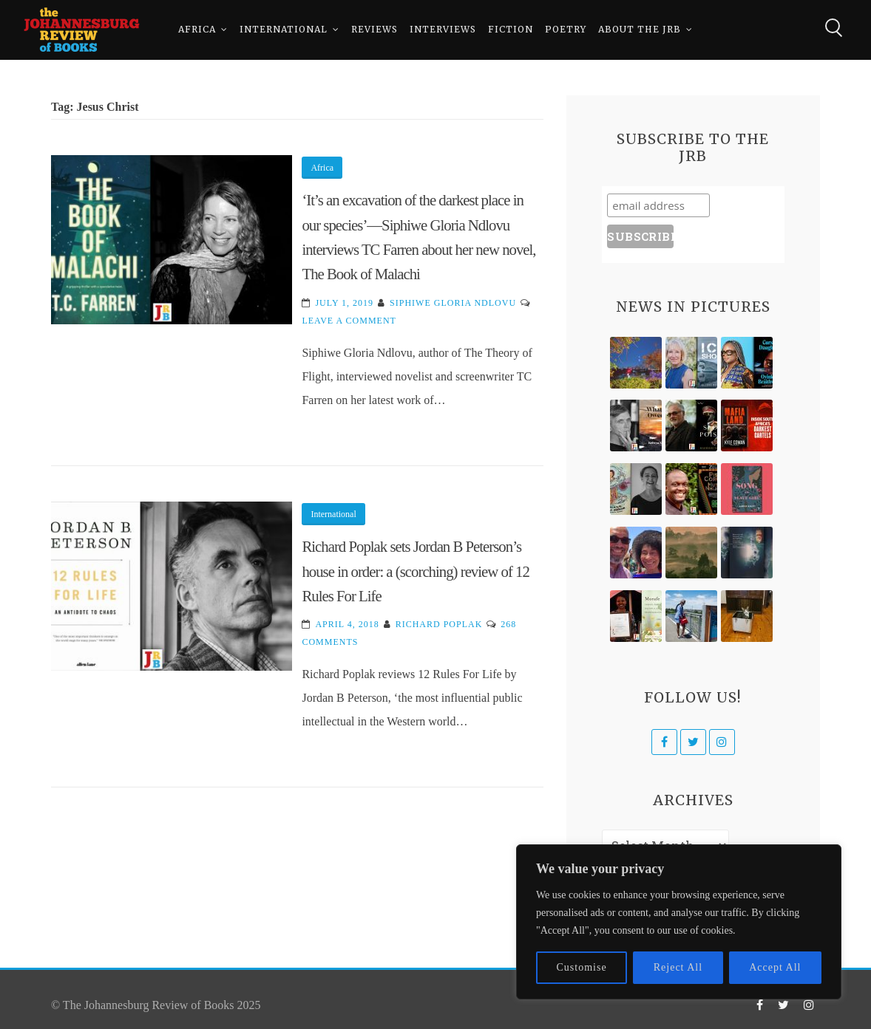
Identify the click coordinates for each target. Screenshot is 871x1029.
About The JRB (639, 29)
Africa (197, 29)
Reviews (374, 29)
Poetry (565, 29)
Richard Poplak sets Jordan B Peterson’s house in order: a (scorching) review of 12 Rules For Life (415, 571)
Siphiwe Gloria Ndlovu (453, 303)
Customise (582, 967)
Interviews (443, 29)
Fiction (510, 29)
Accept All (775, 967)
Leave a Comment (349, 320)
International (284, 29)
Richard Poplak (439, 624)
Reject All (678, 967)
